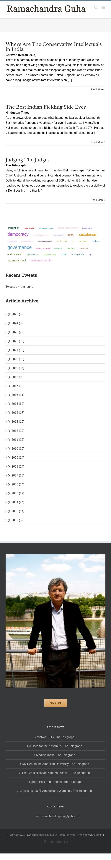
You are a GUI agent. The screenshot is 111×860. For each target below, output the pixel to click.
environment (14, 254)
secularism (88, 234)
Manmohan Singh (43, 248)
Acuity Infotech (96, 835)
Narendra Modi (16, 260)
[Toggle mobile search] (96, 7)
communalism (26, 241)
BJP (90, 254)
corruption (13, 227)
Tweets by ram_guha (19, 286)
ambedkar (58, 248)
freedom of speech (44, 241)
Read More (97, 89)
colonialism (83, 241)
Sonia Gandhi (58, 235)
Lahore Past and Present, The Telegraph (55, 781)
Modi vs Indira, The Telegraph (55, 755)
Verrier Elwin (62, 241)
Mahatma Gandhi (40, 260)
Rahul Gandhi (29, 228)
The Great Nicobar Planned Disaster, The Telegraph (56, 772)
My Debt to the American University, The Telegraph (55, 764)
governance (19, 247)
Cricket (63, 254)
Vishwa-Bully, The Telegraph (55, 737)
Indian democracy (68, 228)
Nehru (70, 234)
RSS (73, 241)
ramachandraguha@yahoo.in (60, 816)
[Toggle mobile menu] (103, 7)
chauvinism (83, 248)
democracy (18, 234)
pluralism (70, 248)
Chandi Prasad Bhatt (40, 235)
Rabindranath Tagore (46, 228)
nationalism (12, 241)
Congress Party (49, 254)
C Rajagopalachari (32, 254)
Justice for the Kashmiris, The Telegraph (55, 746)
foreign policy (87, 228)
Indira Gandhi (77, 254)
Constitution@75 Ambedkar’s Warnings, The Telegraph (56, 790)
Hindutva (95, 241)
